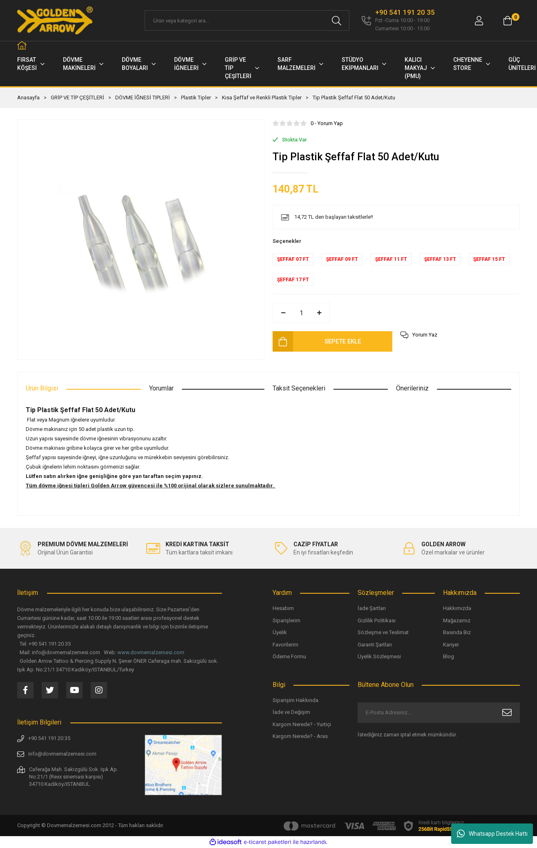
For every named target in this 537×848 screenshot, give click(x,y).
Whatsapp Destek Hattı (492, 833)
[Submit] (507, 712)
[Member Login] (479, 20)
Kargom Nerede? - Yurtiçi (302, 724)
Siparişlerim (286, 620)
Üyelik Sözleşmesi (379, 656)
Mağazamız (456, 620)
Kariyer (451, 645)
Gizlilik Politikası (377, 620)
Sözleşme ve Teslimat (383, 632)
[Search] (247, 20)
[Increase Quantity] (319, 313)
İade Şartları (372, 608)
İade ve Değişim (291, 712)
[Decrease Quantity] (283, 313)
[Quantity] (301, 313)
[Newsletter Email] (439, 712)
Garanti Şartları (375, 645)
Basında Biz (457, 632)
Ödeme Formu (289, 656)
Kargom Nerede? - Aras (300, 736)
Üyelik (280, 632)
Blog (448, 656)
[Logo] (55, 20)
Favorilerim (285, 645)
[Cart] (507, 20)
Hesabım (283, 608)
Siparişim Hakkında (295, 700)
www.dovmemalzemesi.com (150, 652)
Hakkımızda (457, 608)
